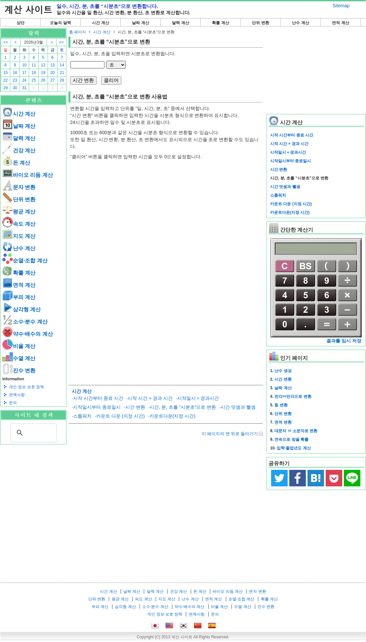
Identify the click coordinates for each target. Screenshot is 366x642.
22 (5, 80)
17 (24, 72)
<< (5, 42)
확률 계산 (220, 22)
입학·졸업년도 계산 (294, 448)
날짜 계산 (140, 22)
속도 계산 (18, 224)
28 (62, 80)
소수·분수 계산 (25, 321)
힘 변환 (280, 405)
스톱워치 (82, 416)
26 (43, 80)
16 (15, 72)
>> (61, 42)
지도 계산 (18, 236)
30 (15, 88)
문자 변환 (18, 187)
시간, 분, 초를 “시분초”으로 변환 (182, 407)
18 (33, 72)
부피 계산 (18, 297)
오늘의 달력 (60, 22)
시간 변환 (135, 407)
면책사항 (17, 395)
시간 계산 (100, 22)
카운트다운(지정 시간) (172, 416)
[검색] (32, 433)
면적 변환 (282, 422)
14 (62, 65)
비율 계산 (18, 346)
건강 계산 (18, 150)
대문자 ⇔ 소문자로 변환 (295, 431)
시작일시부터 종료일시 (97, 407)
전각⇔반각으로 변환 (292, 396)
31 (24, 88)
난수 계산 (300, 22)
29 (5, 88)
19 (43, 72)
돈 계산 (16, 163)
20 (52, 72)
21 (62, 72)
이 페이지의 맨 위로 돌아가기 (230, 433)
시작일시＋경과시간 (198, 398)
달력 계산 (180, 22)
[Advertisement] (33, 481)
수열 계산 (18, 358)
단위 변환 (260, 22)
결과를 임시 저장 (343, 340)
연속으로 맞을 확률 (291, 439)
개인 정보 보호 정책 (26, 387)
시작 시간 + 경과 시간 (150, 398)
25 (33, 80)
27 (52, 80)
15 (5, 72)
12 (43, 65)
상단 (20, 22)
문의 (13, 402)
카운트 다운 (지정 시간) (120, 416)
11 (33, 65)
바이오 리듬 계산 (27, 175)
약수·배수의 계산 (27, 334)
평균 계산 (18, 211)
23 (15, 80)
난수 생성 (282, 370)
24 (24, 80)
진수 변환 (18, 370)
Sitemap (341, 5)
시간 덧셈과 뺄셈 (238, 407)
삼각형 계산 (21, 309)
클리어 (111, 80)
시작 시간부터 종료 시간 (98, 398)
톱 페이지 (77, 32)
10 (24, 65)
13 (52, 65)
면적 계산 (340, 22)
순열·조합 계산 (25, 260)
